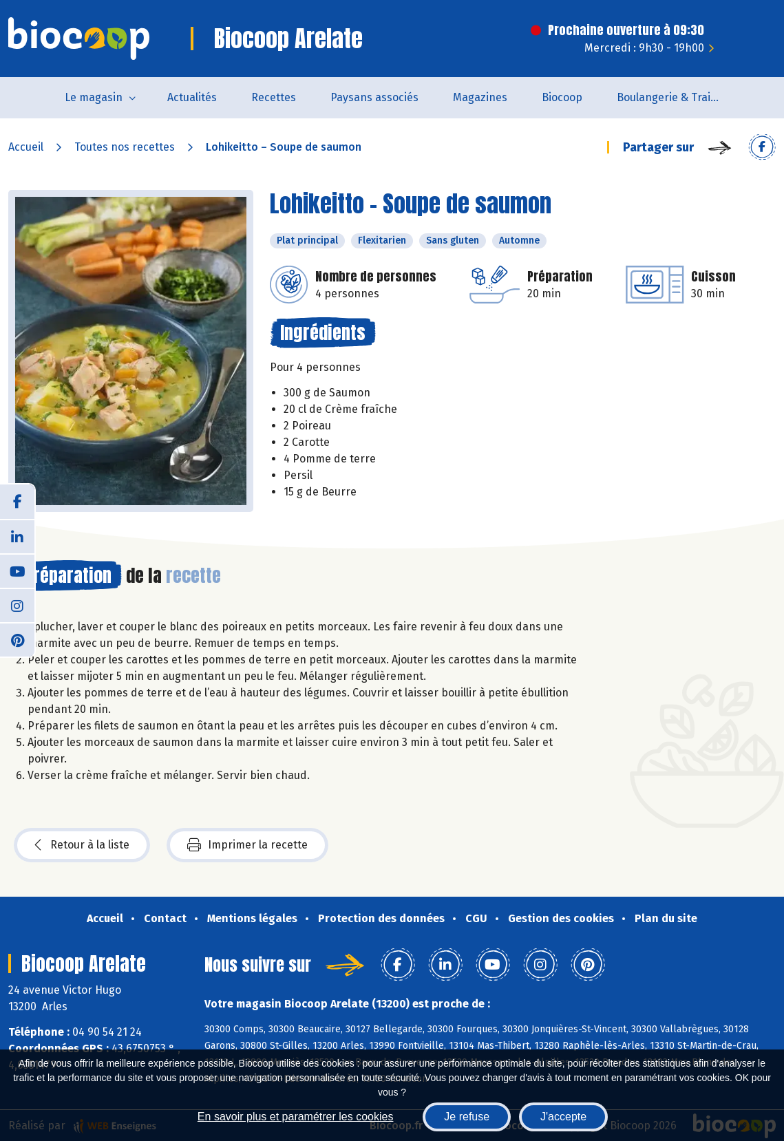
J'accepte (563, 1116)
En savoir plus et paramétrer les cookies (296, 1116)
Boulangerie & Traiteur (674, 97)
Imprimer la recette (247, 845)
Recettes (273, 97)
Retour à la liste (81, 845)
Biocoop (562, 97)
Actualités (192, 97)
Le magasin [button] (94, 97)
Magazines (480, 97)
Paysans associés (374, 97)
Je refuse (466, 1116)
